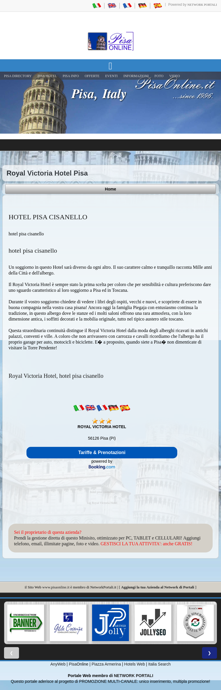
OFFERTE (92, 76)
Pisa (73, 664)
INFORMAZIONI (136, 76)
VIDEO (174, 76)
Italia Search (159, 664)
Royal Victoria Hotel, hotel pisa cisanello (56, 376)
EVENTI (111, 76)
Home (110, 189)
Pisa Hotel (47, 76)
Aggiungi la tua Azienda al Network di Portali (157, 587)
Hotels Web (134, 664)
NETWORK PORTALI (133, 675)
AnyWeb (58, 664)
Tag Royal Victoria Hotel (101, 502)
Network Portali (202, 4)
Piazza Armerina (106, 664)
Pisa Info (71, 76)
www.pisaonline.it (55, 587)
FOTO (159, 76)
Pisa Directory (18, 76)
